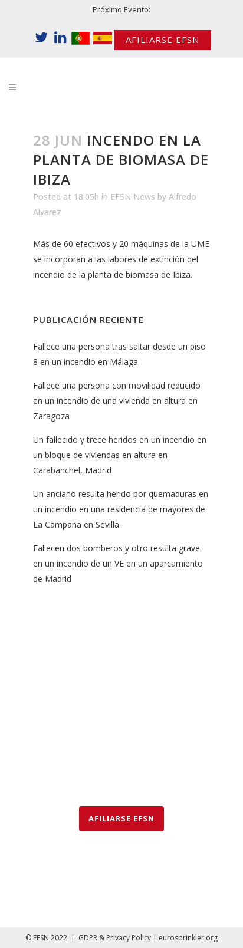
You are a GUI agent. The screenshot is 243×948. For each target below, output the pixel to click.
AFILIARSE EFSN (162, 39)
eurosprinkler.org (188, 938)
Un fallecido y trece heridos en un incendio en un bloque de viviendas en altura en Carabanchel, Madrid (119, 455)
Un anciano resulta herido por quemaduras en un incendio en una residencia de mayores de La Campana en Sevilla (120, 509)
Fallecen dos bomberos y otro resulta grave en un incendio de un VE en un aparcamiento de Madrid (118, 563)
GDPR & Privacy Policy (114, 938)
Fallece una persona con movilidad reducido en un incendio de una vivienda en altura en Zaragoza (117, 401)
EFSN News (132, 196)
